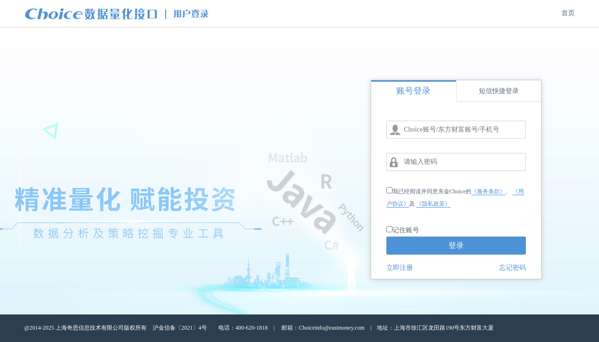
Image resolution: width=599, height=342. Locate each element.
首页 (568, 13)
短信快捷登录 (499, 91)
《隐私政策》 (433, 203)
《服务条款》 (488, 191)
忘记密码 (512, 267)
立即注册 (399, 267)
